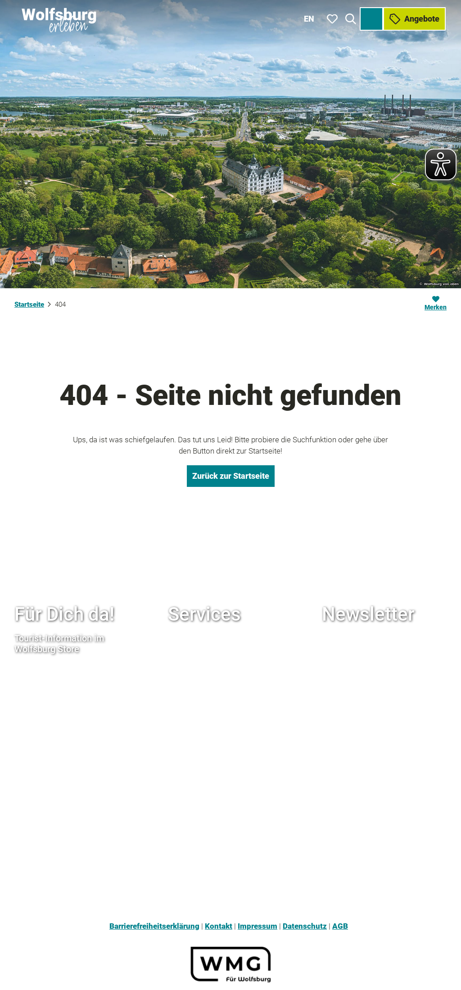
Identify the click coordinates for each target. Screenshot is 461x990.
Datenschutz (305, 926)
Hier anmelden (361, 690)
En (309, 18)
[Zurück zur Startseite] (58, 18)
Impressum (257, 926)
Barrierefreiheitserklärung (154, 926)
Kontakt (218, 926)
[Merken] (436, 304)
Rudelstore (187, 713)
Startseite (29, 304)
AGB (340, 926)
